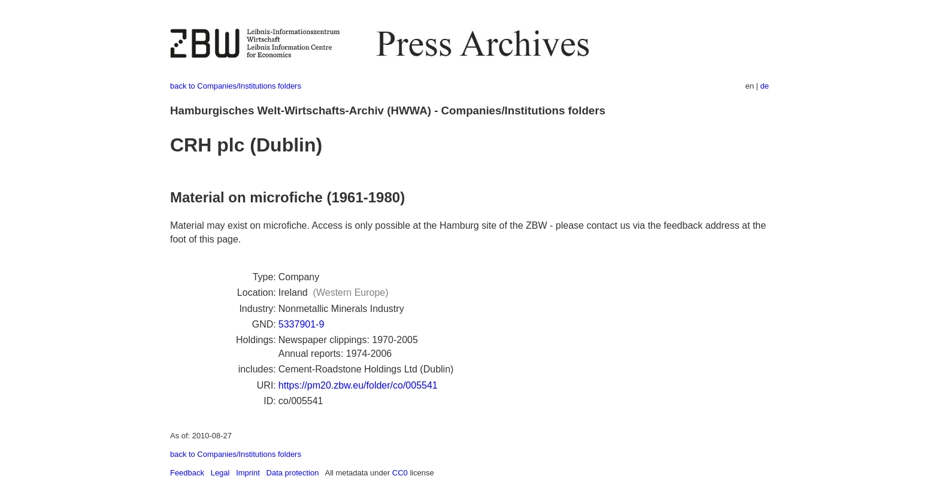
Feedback (187, 472)
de (765, 85)
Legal (220, 472)
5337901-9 (301, 324)
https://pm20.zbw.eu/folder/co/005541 (358, 385)
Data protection (292, 472)
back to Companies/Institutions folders (235, 85)
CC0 (400, 472)
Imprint (248, 472)
